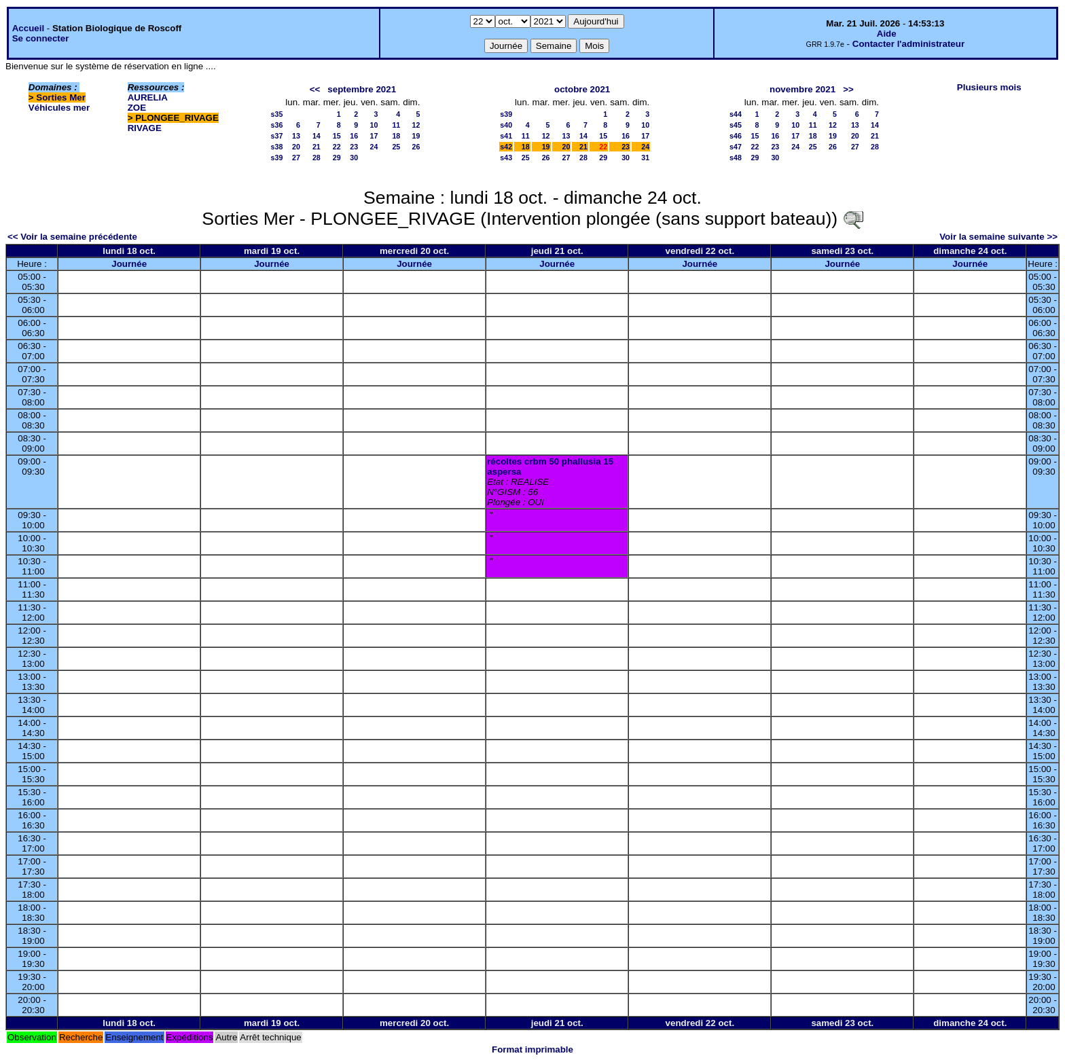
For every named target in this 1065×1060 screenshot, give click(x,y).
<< (315, 89)
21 (316, 147)
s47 (735, 147)
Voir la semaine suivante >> (998, 237)
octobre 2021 (582, 89)
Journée (129, 264)
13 (296, 136)
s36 (277, 125)
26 (416, 147)
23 (354, 147)
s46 (735, 136)
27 (296, 157)
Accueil (28, 28)
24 (374, 147)
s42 (506, 147)
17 (374, 136)
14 (316, 136)
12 (416, 125)
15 (337, 136)
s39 (277, 157)
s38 (277, 147)
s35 (277, 114)
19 (416, 136)
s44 (735, 114)
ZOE (137, 108)
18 (396, 136)
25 (396, 147)
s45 (735, 125)
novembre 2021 (802, 89)
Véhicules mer (59, 108)
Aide (887, 34)
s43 (506, 157)
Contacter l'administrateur (908, 44)
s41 (506, 136)
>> (848, 89)
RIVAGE (145, 128)
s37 (277, 136)
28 (316, 157)
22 (337, 147)
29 (337, 157)
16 (354, 136)
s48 (735, 157)
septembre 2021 (361, 89)
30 (354, 157)
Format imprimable (532, 1049)
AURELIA (148, 97)
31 (645, 157)
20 (296, 147)
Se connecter (40, 38)
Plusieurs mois (989, 87)
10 (374, 125)
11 (396, 125)
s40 (506, 125)
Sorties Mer (61, 97)
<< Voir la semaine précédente (72, 237)
